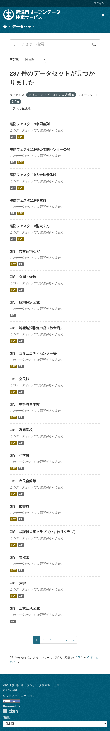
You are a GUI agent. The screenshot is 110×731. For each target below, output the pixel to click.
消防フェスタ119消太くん (30, 226)
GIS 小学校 (19, 455)
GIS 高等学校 (21, 430)
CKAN (10, 711)
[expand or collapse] (103, 14)
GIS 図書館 (19, 506)
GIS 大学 (18, 583)
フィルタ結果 (21, 108)
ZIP (12, 137)
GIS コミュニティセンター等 (33, 353)
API (78, 657)
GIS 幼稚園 (19, 557)
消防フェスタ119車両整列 (30, 124)
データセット (23, 26)
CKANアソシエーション (19, 695)
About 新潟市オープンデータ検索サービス (31, 685)
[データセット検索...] (49, 44)
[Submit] (94, 44)
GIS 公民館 (19, 379)
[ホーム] (5, 26)
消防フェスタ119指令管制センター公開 (40, 149)
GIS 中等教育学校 (25, 404)
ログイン (99, 3)
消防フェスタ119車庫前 (28, 200)
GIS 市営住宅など (25, 251)
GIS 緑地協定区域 (25, 302)
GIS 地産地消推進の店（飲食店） (36, 328)
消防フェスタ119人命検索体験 (33, 175)
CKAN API (10, 690)
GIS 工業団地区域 (25, 608)
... (57, 640)
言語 (6, 717)
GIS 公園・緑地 (23, 277)
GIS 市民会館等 (23, 481)
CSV (20, 137)
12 (66, 640)
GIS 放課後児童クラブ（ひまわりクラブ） (43, 532)
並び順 (14, 59)
